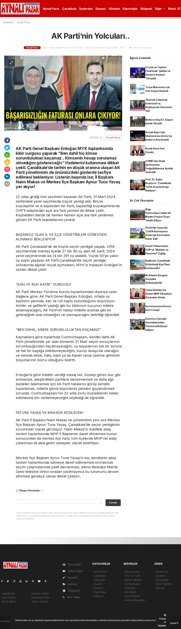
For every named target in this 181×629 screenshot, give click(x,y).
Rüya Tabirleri (163, 583)
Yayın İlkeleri (9, 597)
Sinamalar (130, 587)
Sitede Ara (161, 571)
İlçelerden (86, 8)
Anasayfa (8, 22)
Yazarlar (70, 577)
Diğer (159, 8)
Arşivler (70, 584)
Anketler (160, 575)
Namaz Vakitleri (133, 579)
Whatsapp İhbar (40, 597)
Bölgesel (146, 8)
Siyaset (100, 8)
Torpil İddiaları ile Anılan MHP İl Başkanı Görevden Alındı (158, 293)
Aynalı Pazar (51, 8)
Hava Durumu (132, 571)
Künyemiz (71, 590)
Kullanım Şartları (40, 593)
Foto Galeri (72, 564)
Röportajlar (130, 8)
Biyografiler (162, 579)
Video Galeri (73, 570)
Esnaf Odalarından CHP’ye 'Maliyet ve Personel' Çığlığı (156, 249)
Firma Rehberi (132, 596)
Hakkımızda (8, 593)
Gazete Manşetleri (135, 600)
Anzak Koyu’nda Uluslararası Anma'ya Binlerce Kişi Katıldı (158, 136)
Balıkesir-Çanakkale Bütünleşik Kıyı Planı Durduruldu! (157, 264)
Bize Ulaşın (72, 597)
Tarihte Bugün (133, 583)
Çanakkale (69, 8)
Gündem (114, 8)
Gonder (113, 502)
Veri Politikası (9, 601)
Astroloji (160, 587)
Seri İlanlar (130, 591)
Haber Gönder (39, 601)
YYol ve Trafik (132, 575)
